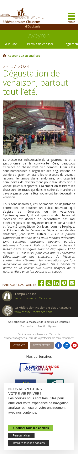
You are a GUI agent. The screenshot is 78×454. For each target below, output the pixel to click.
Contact (19, 345)
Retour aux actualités (24, 56)
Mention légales (47, 326)
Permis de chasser (40, 44)
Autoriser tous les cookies (30, 428)
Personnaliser (21, 435)
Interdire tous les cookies (28, 443)
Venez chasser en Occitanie (33, 298)
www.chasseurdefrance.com (33, 312)
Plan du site (26, 326)
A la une (11, 44)
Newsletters (41, 345)
